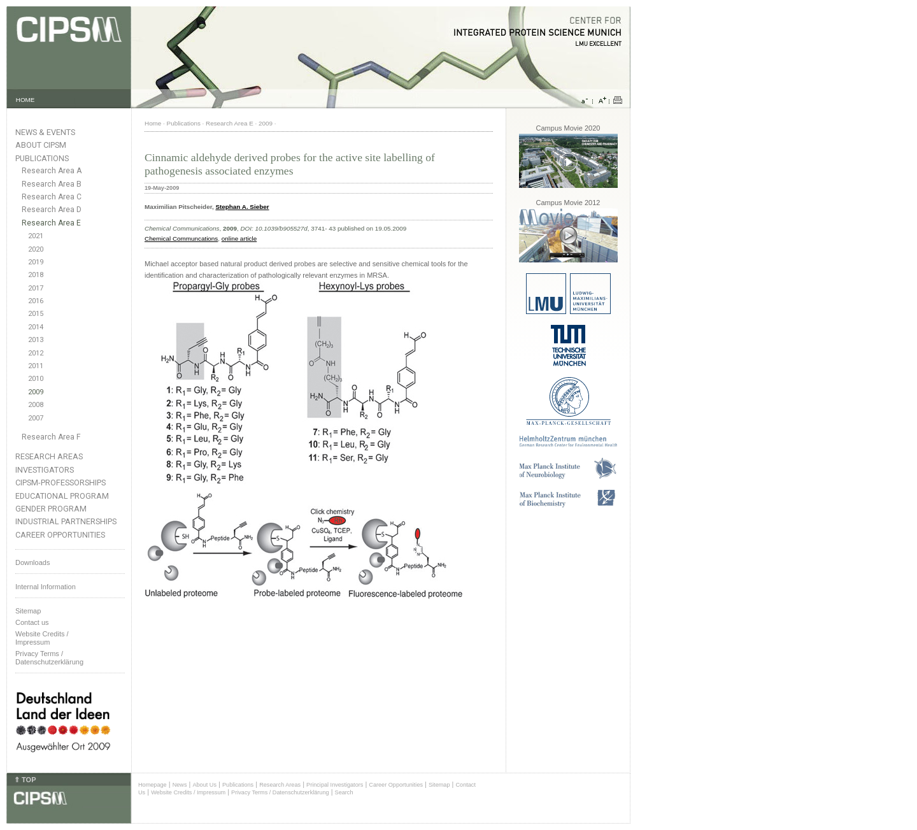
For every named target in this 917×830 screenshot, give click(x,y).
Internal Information (45, 586)
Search (344, 792)
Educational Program (62, 496)
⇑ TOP (25, 779)
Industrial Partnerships (66, 521)
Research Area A (52, 170)
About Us (204, 785)
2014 (35, 327)
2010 (35, 379)
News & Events (45, 132)
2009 (35, 392)
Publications (42, 158)
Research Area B (52, 184)
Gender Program (51, 508)
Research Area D (52, 209)
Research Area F (51, 437)
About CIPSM (40, 145)
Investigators (44, 470)
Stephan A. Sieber (242, 206)
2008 (35, 405)
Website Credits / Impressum (188, 792)
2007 (35, 418)
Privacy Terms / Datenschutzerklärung (49, 658)
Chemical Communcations (181, 238)
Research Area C (52, 196)
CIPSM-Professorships (60, 482)
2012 (35, 353)
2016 (35, 301)
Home (153, 123)
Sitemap (28, 611)
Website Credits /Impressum (42, 638)
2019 (35, 262)
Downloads (32, 562)
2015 (35, 314)
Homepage (152, 785)
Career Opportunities (60, 535)
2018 (35, 275)
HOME (25, 99)
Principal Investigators (334, 785)
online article (239, 238)
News (180, 785)
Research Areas (49, 456)
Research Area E (51, 222)
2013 (35, 340)
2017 (35, 288)
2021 (35, 236)
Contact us (32, 622)
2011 (35, 366)
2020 (35, 249)
